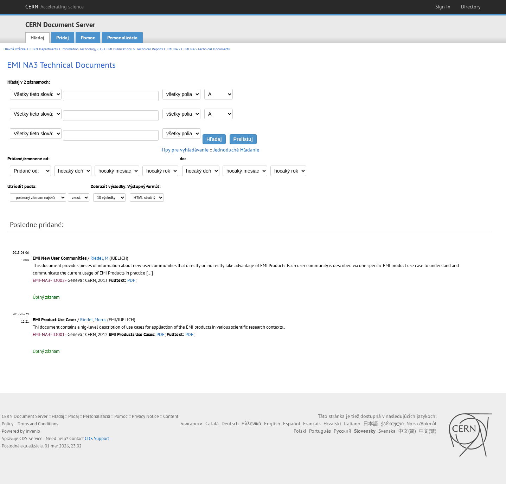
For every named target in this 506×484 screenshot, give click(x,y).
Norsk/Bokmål (421, 423)
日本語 (370, 423)
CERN (54, 7)
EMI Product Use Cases (54, 320)
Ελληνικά (251, 423)
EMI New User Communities (60, 258)
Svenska (387, 431)
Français (312, 423)
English (272, 423)
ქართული (392, 423)
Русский (342, 431)
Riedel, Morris (93, 320)
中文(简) (407, 431)
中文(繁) (427, 431)
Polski (300, 431)
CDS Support (97, 438)
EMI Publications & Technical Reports (135, 49)
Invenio (33, 431)
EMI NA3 (173, 49)
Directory (471, 7)
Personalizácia (122, 37)
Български (191, 423)
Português (320, 431)
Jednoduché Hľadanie (236, 150)
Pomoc (88, 37)
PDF (131, 280)
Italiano (352, 423)
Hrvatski (332, 423)
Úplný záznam (46, 297)
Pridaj (62, 37)
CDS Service (31, 438)
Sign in (442, 7)
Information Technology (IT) (82, 49)
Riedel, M (99, 258)
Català (212, 423)
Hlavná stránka (15, 49)
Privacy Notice (145, 416)
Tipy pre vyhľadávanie (185, 150)
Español (291, 423)
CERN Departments (44, 49)
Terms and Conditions (38, 424)
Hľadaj (37, 37)
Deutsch (230, 423)
